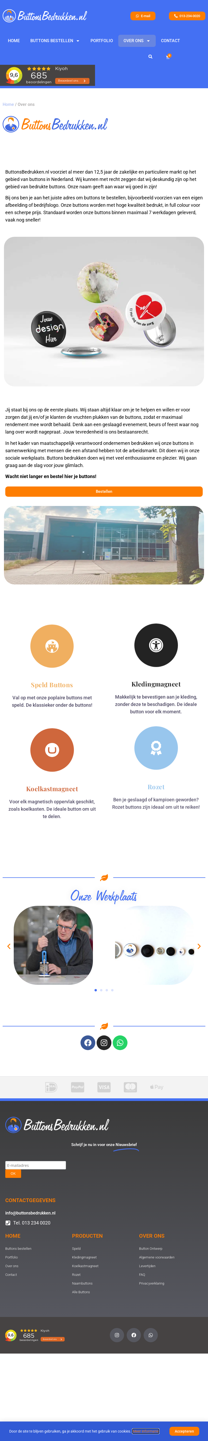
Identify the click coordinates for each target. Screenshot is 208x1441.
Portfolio (102, 40)
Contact (170, 40)
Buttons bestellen (55, 41)
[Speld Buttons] (52, 576)
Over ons (137, 41)
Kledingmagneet (156, 607)
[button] (150, 56)
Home (14, 40)
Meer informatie (146, 1433)
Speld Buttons (52, 615)
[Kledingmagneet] (156, 569)
